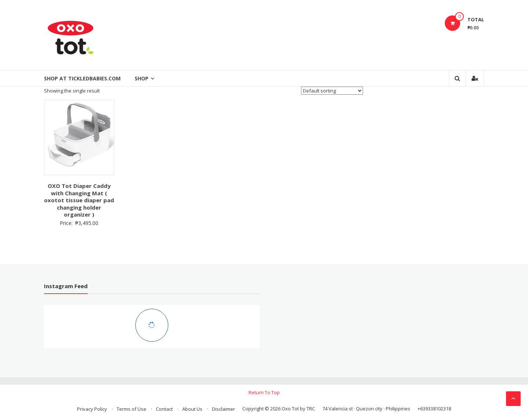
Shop (141, 78)
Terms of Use (131, 409)
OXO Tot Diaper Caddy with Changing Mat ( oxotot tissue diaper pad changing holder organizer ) (79, 200)
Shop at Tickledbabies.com (82, 78)
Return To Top (264, 392)
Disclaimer (223, 409)
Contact (164, 409)
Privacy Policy (92, 409)
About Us (192, 409)
